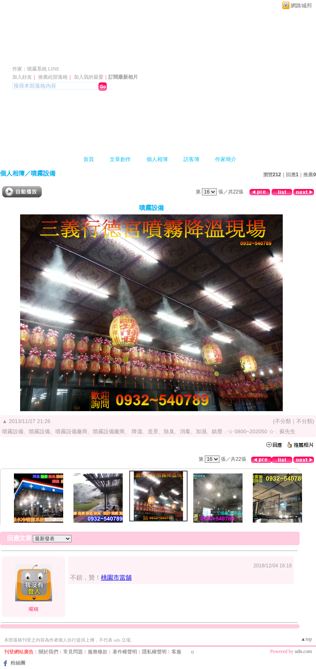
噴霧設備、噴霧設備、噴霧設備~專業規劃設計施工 (147, 56)
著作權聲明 (124, 652)
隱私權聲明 (154, 652)
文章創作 (120, 159)
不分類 (283, 421)
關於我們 (48, 652)
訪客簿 (191, 159)
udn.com (303, 651)
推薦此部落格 (53, 77)
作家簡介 (225, 159)
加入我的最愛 (88, 77)
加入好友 (22, 77)
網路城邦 (301, 5)
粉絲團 (18, 663)
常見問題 (73, 652)
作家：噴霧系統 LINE (35, 69)
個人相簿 (157, 159)
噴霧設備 (43, 173)
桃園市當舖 (116, 577)
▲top (306, 639)
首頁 (88, 159)
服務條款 (98, 652)
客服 (176, 652)
